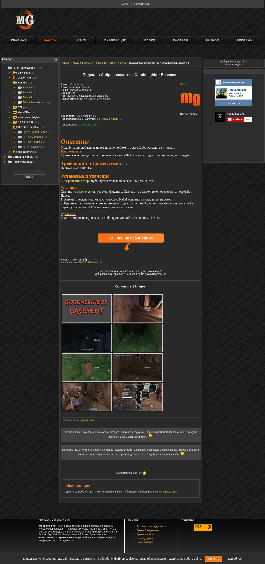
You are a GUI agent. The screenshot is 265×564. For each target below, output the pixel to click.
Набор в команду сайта (233, 61)
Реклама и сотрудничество (152, 526)
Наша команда (145, 542)
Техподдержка (145, 538)
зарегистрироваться (164, 491)
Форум (80, 40)
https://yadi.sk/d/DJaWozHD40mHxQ (81, 262)
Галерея (180, 40)
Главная (19, 40)
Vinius (183, 84)
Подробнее (234, 558)
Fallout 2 (26, 87)
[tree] (29, 114)
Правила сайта (145, 534)
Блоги (149, 40)
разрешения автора (77, 181)
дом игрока (87, 420)
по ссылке (80, 191)
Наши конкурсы (233, 64)
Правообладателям (148, 530)
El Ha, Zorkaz (77, 84)
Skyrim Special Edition (34, 132)
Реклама (244, 40)
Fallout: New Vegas (33, 102)
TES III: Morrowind (32, 137)
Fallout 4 (27, 97)
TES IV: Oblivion (31, 142)
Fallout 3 (27, 92)
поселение (74, 420)
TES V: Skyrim (31, 146)
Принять (213, 558)
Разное (212, 40)
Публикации (115, 40)
